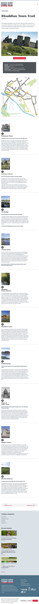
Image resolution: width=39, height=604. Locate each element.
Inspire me (11, 536)
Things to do (3, 522)
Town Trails (4, 18)
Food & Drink (3, 516)
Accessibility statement (25, 583)
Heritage (7, 549)
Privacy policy (23, 579)
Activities (2, 536)
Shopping (3, 520)
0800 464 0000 (22, 69)
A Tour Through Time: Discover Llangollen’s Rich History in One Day (8, 552)
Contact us (23, 582)
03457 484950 (16, 70)
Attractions (3, 549)
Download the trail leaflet (19, 58)
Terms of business (24, 581)
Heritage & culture (4, 518)
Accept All (35, 600)
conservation (7, 536)
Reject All (29, 600)
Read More (15, 602)
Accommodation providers (26, 585)
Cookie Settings (22, 600)
